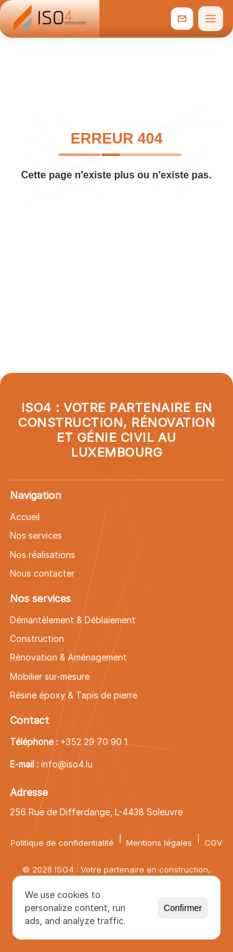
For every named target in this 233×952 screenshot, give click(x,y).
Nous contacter (42, 573)
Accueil (25, 516)
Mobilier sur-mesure (49, 676)
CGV (213, 843)
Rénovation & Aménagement (68, 657)
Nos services (36, 535)
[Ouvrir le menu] (210, 18)
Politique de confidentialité (62, 843)
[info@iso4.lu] (182, 18)
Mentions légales (159, 843)
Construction (37, 638)
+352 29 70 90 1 (93, 741)
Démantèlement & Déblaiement (72, 620)
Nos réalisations (42, 554)
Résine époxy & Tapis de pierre (73, 695)
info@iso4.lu (67, 764)
